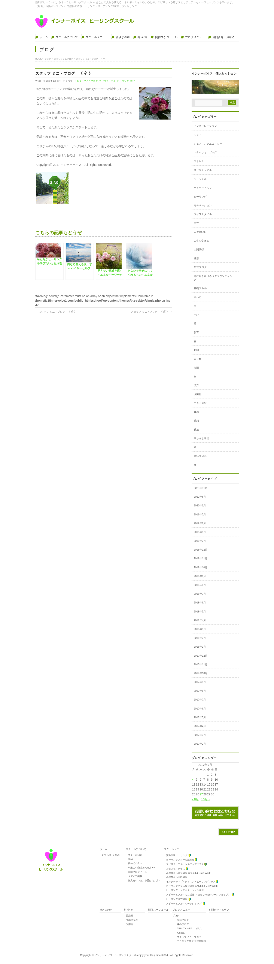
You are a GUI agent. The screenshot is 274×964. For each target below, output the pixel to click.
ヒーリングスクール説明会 (181, 859)
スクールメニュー (174, 849)
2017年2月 (200, 743)
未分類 (197, 359)
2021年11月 (200, 487)
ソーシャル (200, 179)
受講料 (128, 915)
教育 (196, 332)
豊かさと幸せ (201, 438)
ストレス (199, 161)
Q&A (129, 859)
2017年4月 (200, 726)
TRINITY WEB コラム (187, 928)
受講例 (128, 924)
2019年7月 (200, 514)
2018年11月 (200, 558)
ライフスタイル (203, 214)
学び (132, 81)
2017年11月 (200, 664)
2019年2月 (200, 540)
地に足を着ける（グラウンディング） (213, 278)
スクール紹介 (134, 855)
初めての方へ (134, 863)
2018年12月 (200, 549)
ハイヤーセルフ (203, 187)
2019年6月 (200, 523)
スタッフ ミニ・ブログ (186, 937)
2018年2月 (200, 637)
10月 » (205, 799)
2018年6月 (200, 602)
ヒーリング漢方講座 (177, 899)
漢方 (196, 385)
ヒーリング (123, 81)
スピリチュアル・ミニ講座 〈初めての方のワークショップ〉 (199, 894)
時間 (196, 350)
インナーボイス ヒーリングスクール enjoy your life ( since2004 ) (132, 955)
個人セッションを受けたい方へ (143, 880)
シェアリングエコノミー (208, 143)
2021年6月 (200, 496)
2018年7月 (200, 593)
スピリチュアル (107, 81)
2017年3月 (200, 734)
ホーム (103, 849)
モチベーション (203, 205)
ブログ (175, 915)
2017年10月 (200, 673)
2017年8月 (200, 690)
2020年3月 (200, 505)
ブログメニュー (181, 910)
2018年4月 (200, 620)
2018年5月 (200, 611)
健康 (196, 258)
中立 (196, 223)
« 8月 (195, 799)
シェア (197, 134)
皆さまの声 (106, 910)
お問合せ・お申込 (219, 910)
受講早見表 (131, 920)
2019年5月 (200, 532)
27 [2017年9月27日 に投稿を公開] (201, 794)
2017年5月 (200, 717)
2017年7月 (200, 699)
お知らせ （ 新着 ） (111, 855)
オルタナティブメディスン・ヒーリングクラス (191, 881)
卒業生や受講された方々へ (141, 867)
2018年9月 (200, 576)
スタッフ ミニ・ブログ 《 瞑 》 (151, 311)
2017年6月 (200, 708)
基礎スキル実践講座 (175, 877)
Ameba (178, 932)
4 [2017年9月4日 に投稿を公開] (193, 779)
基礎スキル (200, 288)
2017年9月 (200, 682)
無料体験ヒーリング (177, 855)
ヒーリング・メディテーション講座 (184, 890)
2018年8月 (200, 585)
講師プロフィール (136, 872)
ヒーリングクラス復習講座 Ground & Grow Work (190, 886)
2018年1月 (200, 646)
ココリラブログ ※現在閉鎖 (189, 941)
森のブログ (180, 924)
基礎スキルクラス (176, 868)
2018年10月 (200, 567)
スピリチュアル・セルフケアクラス (185, 864)
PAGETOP (228, 832)
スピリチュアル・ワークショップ (184, 903)
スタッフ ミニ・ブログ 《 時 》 (56, 311)
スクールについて (136, 849)
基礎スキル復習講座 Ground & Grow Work (187, 873)
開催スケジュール (158, 910)
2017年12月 (200, 655)
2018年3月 (200, 629)
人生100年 (200, 232)
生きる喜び (200, 402)
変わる (197, 297)
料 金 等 (128, 910)
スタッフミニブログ (87, 81)
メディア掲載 (134, 876)
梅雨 (196, 367)
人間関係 (199, 249)
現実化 (197, 394)
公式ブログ (200, 267)
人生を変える (201, 240)
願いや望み (200, 456)
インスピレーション (205, 125)
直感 (196, 411)
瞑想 (196, 420)
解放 (196, 429)
